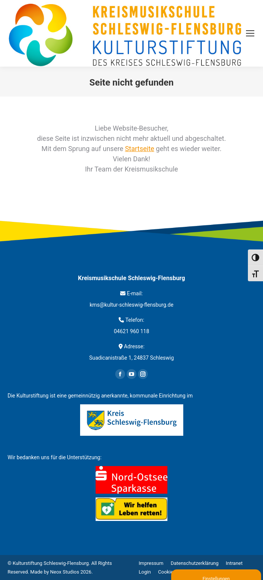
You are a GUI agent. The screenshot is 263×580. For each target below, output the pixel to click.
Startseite (139, 149)
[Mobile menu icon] (250, 33)
